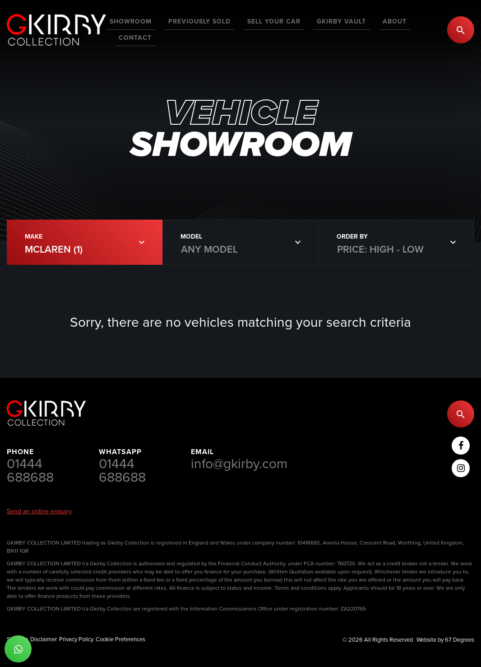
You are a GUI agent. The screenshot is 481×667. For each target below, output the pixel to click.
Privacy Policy (76, 639)
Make (33, 236)
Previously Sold (209, 29)
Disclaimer (43, 639)
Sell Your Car (276, 29)
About (382, 29)
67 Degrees (459, 639)
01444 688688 (30, 470)
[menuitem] (148, 30)
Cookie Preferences (120, 639)
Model (191, 236)
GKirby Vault (336, 29)
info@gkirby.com (239, 464)
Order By (352, 236)
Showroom (148, 29)
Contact (419, 29)
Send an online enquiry (39, 511)
